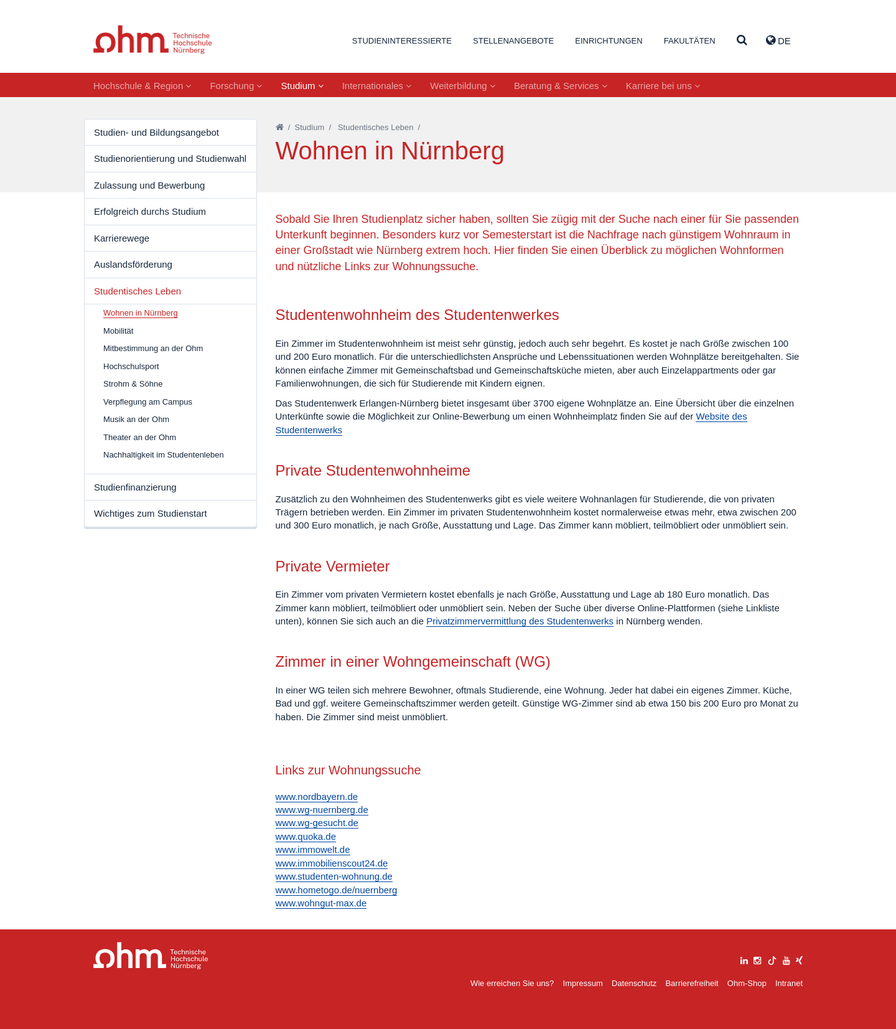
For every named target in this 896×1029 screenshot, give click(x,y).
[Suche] (742, 41)
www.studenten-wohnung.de (334, 876)
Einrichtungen (608, 40)
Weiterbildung (462, 85)
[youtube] (786, 959)
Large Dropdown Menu (150, 956)
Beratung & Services (560, 85)
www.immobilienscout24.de (332, 863)
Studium (302, 85)
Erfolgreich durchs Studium (150, 211)
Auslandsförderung (133, 264)
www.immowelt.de (313, 849)
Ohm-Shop (747, 983)
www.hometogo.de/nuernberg (337, 890)
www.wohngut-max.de (321, 903)
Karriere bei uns (663, 85)
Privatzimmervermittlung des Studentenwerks (520, 621)
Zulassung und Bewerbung (149, 185)
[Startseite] (280, 127)
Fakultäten (690, 40)
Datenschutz (634, 983)
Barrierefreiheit (691, 983)
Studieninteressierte (402, 40)
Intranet (789, 983)
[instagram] (757, 959)
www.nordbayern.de (317, 796)
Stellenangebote (513, 40)
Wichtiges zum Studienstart (150, 513)
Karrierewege (121, 238)
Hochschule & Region (142, 85)
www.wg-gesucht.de (317, 822)
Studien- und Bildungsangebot (156, 132)
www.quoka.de (306, 836)
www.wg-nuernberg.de (322, 809)
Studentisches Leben (137, 291)
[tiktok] (772, 959)
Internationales (377, 85)
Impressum (583, 983)
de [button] (778, 40)
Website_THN (152, 39)
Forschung (236, 85)
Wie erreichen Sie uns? (512, 983)
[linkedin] (744, 959)
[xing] (799, 959)
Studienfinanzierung (135, 487)
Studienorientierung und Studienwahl (170, 158)
